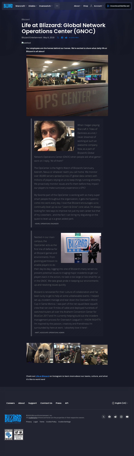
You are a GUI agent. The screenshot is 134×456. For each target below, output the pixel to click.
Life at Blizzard (42, 376)
